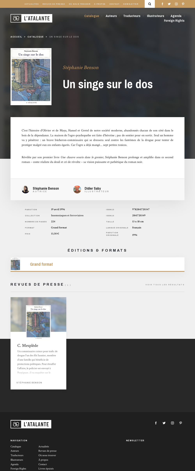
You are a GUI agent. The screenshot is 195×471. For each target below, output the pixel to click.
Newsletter (130, 4)
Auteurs (111, 16)
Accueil (16, 37)
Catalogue (91, 16)
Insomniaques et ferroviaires (67, 215)
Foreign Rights (174, 20)
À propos (99, 4)
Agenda (176, 16)
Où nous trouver (79, 4)
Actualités (32, 4)
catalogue (35, 37)
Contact (114, 4)
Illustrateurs (155, 16)
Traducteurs (131, 16)
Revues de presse (54, 4)
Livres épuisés (46, 468)
